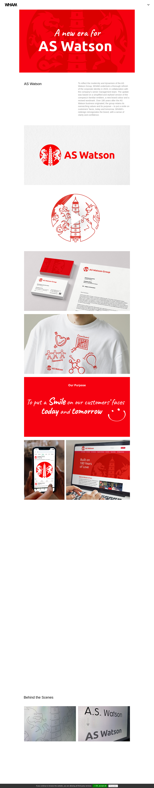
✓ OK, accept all (100, 786)
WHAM (11, 5)
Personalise (113, 786)
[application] (77, 218)
